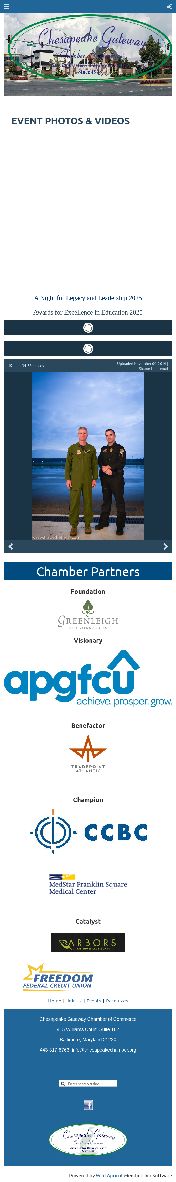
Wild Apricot (109, 1175)
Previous (10, 546)
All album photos (10, 365)
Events (94, 1000)
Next (165, 546)
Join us (73, 1000)
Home (54, 1000)
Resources (117, 1000)
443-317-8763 (54, 1050)
